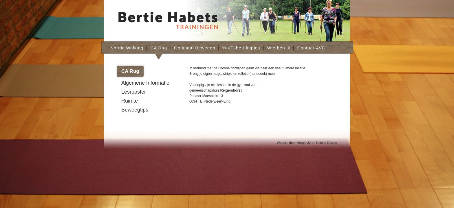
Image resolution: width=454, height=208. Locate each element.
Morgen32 (303, 142)
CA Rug (158, 47)
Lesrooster (133, 92)
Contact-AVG (311, 47)
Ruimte (129, 101)
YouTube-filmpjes (241, 47)
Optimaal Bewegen (194, 47)
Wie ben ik (278, 47)
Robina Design (326, 142)
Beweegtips (134, 110)
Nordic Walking (126, 47)
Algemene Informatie (145, 83)
